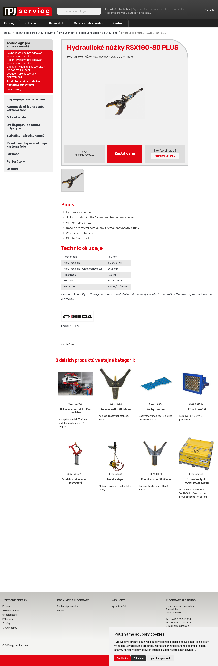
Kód (63, 326)
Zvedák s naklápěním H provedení (75, 481)
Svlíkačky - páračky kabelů (25, 136)
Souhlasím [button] (122, 658)
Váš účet (118, 600)
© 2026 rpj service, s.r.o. (15, 645)
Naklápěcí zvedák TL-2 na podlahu (75, 411)
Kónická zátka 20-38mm (116, 409)
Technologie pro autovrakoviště (18, 44)
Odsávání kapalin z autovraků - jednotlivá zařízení (26, 68)
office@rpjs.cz (181, 626)
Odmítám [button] (139, 658)
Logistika (178, 9)
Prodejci (6, 606)
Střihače (13, 154)
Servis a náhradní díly (88, 23)
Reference (32, 23)
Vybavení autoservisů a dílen (151, 9)
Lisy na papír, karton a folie (26, 99)
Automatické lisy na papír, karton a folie (25, 108)
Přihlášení (7, 619)
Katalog (9, 23)
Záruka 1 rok (67, 344)
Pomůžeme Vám (165, 156)
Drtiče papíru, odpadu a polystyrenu (23, 126)
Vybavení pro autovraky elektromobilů (21, 75)
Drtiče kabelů (16, 117)
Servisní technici (11, 610)
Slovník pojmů (9, 627)
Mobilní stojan (115, 479)
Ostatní (12, 169)
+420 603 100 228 (181, 622)
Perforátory (16, 161)
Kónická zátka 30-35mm (156, 479)
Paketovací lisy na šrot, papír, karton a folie (27, 144)
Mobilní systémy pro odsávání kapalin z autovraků (25, 61)
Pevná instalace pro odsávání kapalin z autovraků (25, 54)
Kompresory (14, 89)
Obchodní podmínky (67, 606)
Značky (6, 623)
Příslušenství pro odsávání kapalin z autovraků (25, 83)
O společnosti (9, 614)
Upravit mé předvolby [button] (161, 658)
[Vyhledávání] (79, 11)
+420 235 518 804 (181, 619)
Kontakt (118, 23)
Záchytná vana (156, 409)
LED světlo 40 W (196, 409)
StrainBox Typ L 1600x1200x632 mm (196, 481)
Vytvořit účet (119, 606)
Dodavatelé (56, 23)
